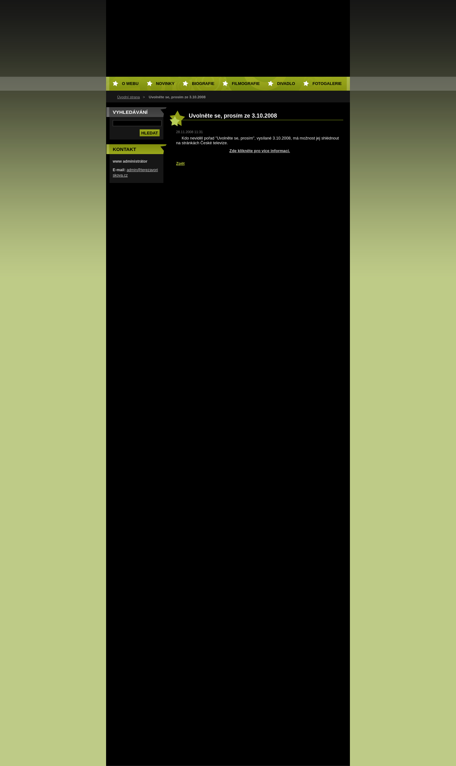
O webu (130, 83)
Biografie (203, 83)
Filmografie (246, 83)
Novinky (165, 83)
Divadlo (286, 83)
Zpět (180, 163)
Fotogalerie (327, 83)
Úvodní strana (128, 97)
